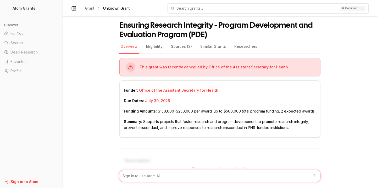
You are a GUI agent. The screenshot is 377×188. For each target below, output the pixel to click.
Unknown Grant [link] (116, 8)
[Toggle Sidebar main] (62, 94)
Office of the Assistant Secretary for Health (178, 90)
